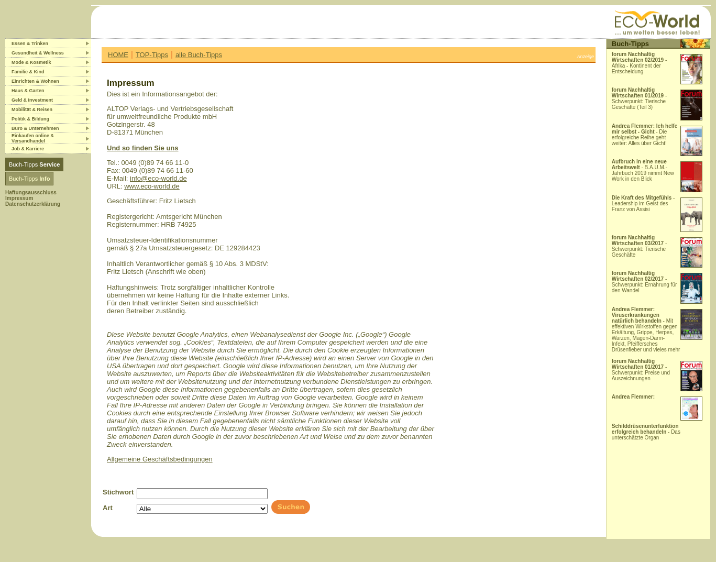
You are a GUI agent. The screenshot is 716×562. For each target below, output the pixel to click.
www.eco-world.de (152, 186)
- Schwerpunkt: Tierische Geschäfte (639, 246)
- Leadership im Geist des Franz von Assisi (643, 203)
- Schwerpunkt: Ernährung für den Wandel (644, 281)
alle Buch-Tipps (198, 55)
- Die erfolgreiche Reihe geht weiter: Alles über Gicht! (645, 134)
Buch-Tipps (34, 164)
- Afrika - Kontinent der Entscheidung (639, 62)
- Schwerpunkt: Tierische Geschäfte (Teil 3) (639, 98)
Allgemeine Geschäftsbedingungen (160, 459)
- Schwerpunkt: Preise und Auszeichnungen (641, 369)
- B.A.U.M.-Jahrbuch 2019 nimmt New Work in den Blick (643, 170)
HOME (118, 55)
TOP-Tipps (152, 55)
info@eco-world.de (158, 178)
